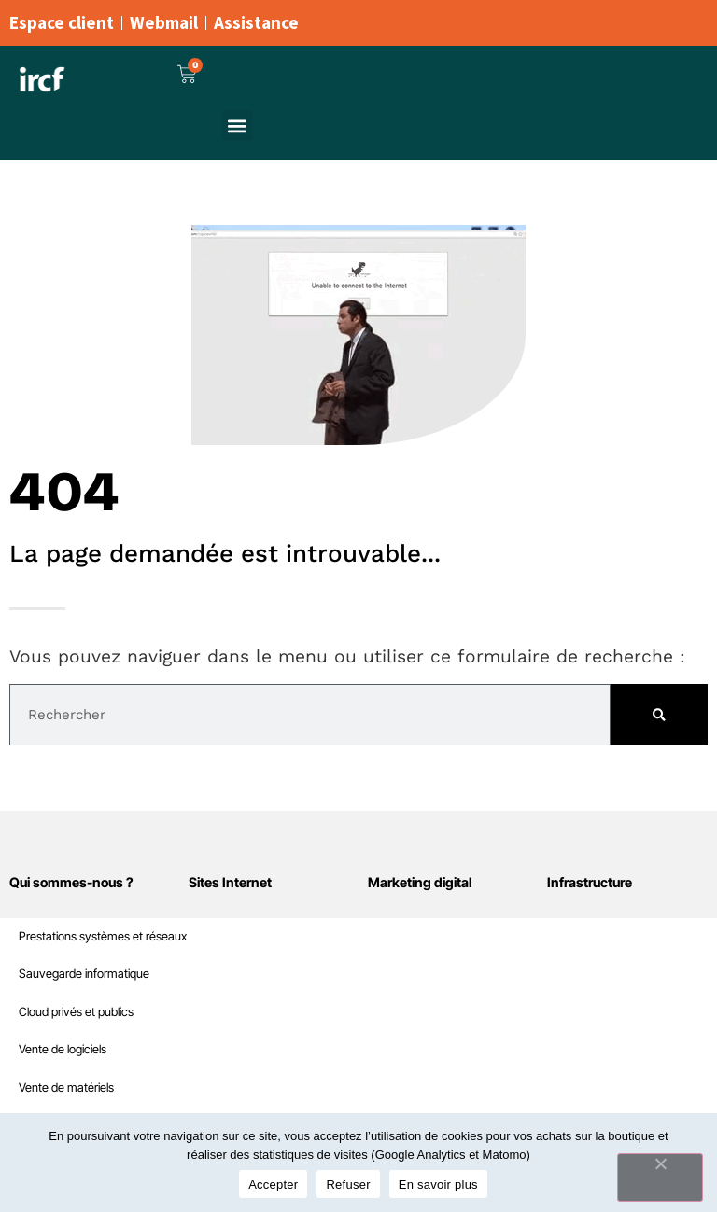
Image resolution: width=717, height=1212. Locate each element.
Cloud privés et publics (76, 1012)
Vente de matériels (66, 1087)
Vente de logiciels (62, 1049)
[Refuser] (660, 1177)
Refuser (348, 1184)
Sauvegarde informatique (84, 974)
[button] (237, 125)
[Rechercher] (659, 714)
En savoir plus (438, 1184)
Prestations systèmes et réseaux (103, 936)
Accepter (273, 1184)
